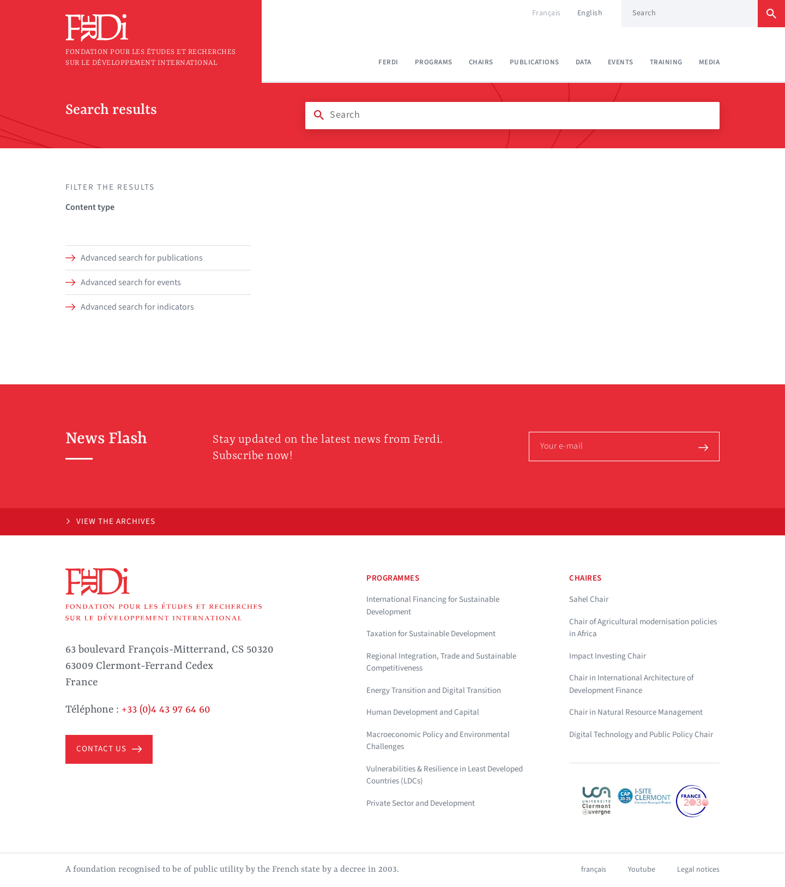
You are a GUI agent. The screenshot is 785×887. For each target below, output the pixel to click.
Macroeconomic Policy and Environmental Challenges (438, 741)
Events (620, 62)
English (590, 13)
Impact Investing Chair (607, 656)
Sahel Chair (588, 599)
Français (546, 13)
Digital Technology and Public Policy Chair (641, 734)
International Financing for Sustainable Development (432, 606)
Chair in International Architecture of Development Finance (631, 684)
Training (666, 62)
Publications (534, 62)
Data (583, 62)
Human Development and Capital (422, 712)
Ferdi (388, 62)
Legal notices (698, 869)
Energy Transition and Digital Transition (433, 690)
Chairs (481, 62)
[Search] (512, 115)
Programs (433, 62)
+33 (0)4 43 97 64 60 (166, 710)
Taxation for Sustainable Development (431, 633)
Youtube (641, 869)
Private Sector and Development (420, 803)
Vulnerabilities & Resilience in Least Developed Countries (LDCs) (444, 775)
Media (709, 62)
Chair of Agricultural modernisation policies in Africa (643, 628)
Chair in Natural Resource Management (636, 712)
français (593, 869)
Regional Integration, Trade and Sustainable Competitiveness (441, 662)
